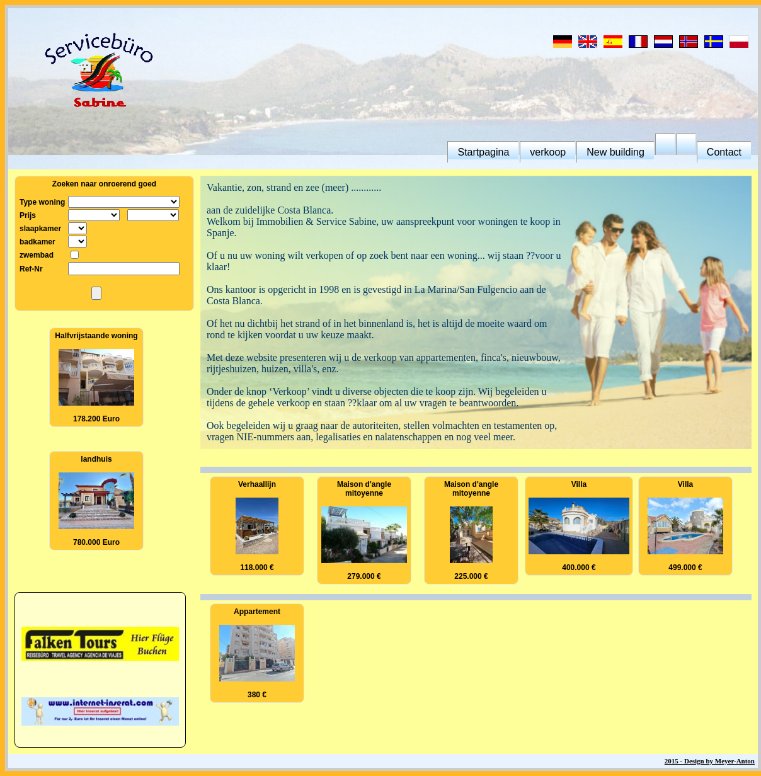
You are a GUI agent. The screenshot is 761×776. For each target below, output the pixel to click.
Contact (724, 152)
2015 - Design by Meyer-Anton (710, 761)
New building (615, 152)
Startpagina (483, 152)
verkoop (548, 152)
